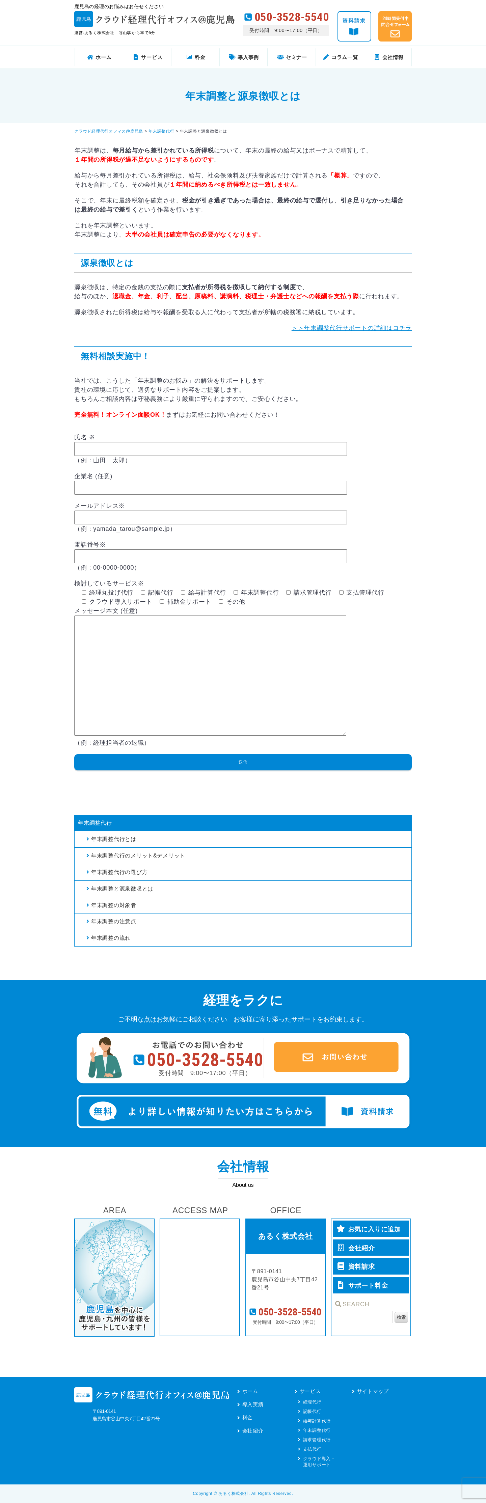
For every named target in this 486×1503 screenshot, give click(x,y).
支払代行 (312, 1449)
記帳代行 (312, 1411)
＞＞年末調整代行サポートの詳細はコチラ (352, 328)
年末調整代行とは (113, 839)
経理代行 (312, 1401)
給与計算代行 (317, 1420)
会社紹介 (253, 1430)
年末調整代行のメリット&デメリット (138, 855)
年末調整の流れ (111, 938)
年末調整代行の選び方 (119, 872)
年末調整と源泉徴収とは (122, 889)
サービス (310, 1391)
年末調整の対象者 (113, 905)
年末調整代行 (95, 823)
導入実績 (253, 1404)
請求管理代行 (317, 1439)
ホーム (250, 1391)
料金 (247, 1417)
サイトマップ (373, 1391)
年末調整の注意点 (113, 921)
